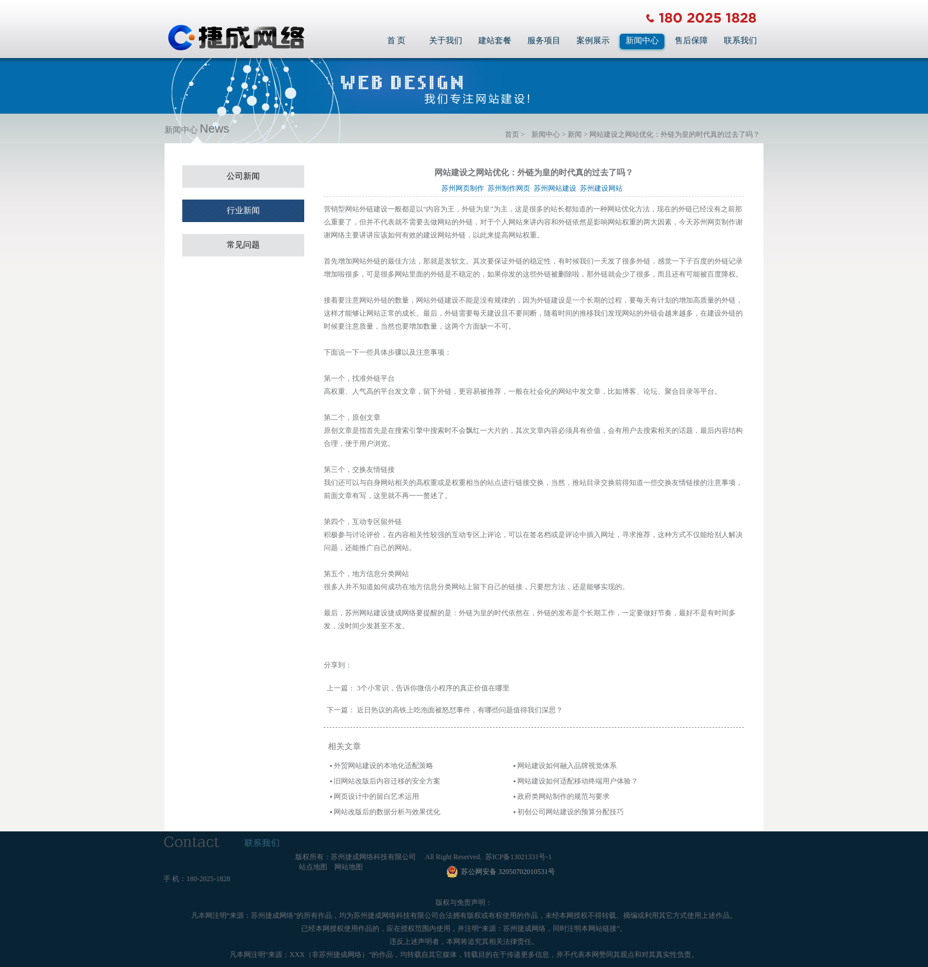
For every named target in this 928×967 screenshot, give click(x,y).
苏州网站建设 (557, 188)
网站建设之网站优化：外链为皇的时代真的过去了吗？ (674, 134)
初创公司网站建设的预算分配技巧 (570, 812)
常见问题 (243, 244)
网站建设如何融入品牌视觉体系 (567, 766)
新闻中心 (642, 40)
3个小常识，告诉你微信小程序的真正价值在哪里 (433, 688)
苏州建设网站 (603, 188)
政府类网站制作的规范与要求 (563, 796)
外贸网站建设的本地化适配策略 (383, 766)
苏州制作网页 (511, 188)
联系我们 (740, 40)
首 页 (396, 40)
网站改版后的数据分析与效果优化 (387, 812)
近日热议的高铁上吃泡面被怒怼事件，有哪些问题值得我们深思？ (460, 710)
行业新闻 (243, 210)
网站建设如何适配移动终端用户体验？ (577, 781)
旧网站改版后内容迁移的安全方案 (387, 781)
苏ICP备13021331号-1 (518, 857)
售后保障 (691, 40)
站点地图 (313, 867)
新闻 (575, 134)
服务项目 (543, 40)
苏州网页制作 (465, 188)
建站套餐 (494, 40)
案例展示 (593, 40)
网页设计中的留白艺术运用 (376, 796)
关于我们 (445, 40)
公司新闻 (243, 176)
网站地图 (348, 867)
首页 (512, 134)
